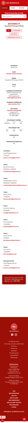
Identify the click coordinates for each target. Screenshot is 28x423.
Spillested (14, 108)
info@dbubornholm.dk (14, 373)
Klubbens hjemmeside (14, 102)
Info (9, 30)
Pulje (14, 84)
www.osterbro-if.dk (14, 104)
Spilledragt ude (14, 127)
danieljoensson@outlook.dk (11, 240)
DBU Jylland (14, 398)
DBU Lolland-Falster (14, 402)
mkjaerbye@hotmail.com (11, 226)
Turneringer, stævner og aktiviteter (14, 344)
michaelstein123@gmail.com (11, 171)
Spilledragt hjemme (14, 120)
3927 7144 (17, 281)
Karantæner (14, 34)
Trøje (7, 121)
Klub (14, 72)
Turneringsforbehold (14, 141)
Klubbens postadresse (14, 91)
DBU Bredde (14, 357)
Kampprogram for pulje (14, 37)
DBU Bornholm (14, 393)
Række (14, 78)
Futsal (14, 407)
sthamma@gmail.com (9, 254)
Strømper (21, 121)
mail (5, 281)
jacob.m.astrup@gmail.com (11, 157)
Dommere (14, 346)
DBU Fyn (14, 395)
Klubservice (14, 348)
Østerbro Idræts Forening (14, 73)
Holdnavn (14, 65)
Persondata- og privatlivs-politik (14, 411)
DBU (14, 391)
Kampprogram (16, 30)
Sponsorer (14, 350)
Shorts (14, 121)
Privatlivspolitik (14, 353)
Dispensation (14, 135)
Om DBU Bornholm (14, 341)
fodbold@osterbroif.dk (14, 98)
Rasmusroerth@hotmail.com (12, 199)
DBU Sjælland (14, 405)
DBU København (14, 400)
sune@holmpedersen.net (11, 213)
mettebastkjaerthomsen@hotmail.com (15, 185)
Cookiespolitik (14, 355)
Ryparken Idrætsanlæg (14, 110)
